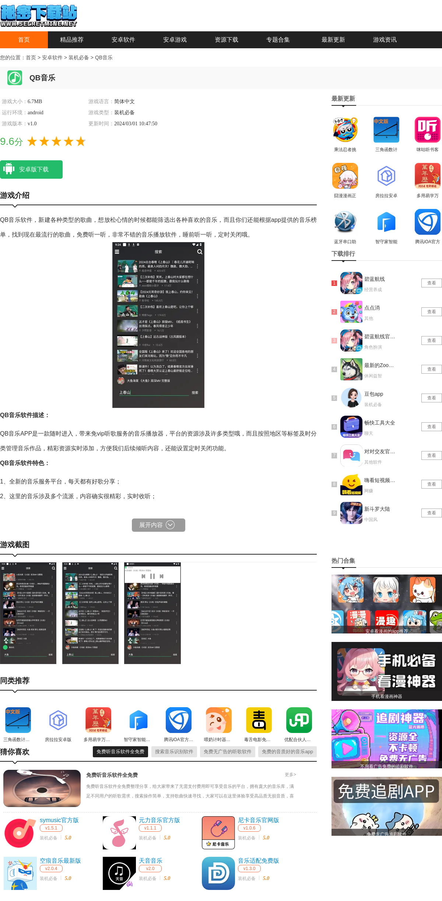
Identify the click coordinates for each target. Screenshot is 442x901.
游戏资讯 (385, 39)
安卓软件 (123, 39)
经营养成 (373, 289)
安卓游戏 (175, 39)
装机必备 (80, 57)
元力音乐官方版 (159, 820)
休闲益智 (373, 375)
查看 (431, 283)
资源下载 (226, 39)
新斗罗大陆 (377, 509)
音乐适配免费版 (258, 861)
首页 (24, 39)
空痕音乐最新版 (60, 861)
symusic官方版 (59, 820)
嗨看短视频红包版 (380, 480)
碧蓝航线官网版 (380, 336)
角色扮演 (373, 347)
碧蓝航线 (374, 279)
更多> (290, 774)
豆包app (373, 394)
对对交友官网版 (380, 451)
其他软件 (373, 462)
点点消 (372, 308)
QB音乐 (104, 57)
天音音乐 (150, 861)
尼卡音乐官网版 (258, 820)
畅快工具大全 (379, 423)
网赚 (368, 490)
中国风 (371, 519)
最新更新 (333, 39)
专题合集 (278, 39)
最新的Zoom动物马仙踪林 (380, 365)
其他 (368, 318)
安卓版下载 (24, 168)
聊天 (368, 433)
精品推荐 (72, 39)
